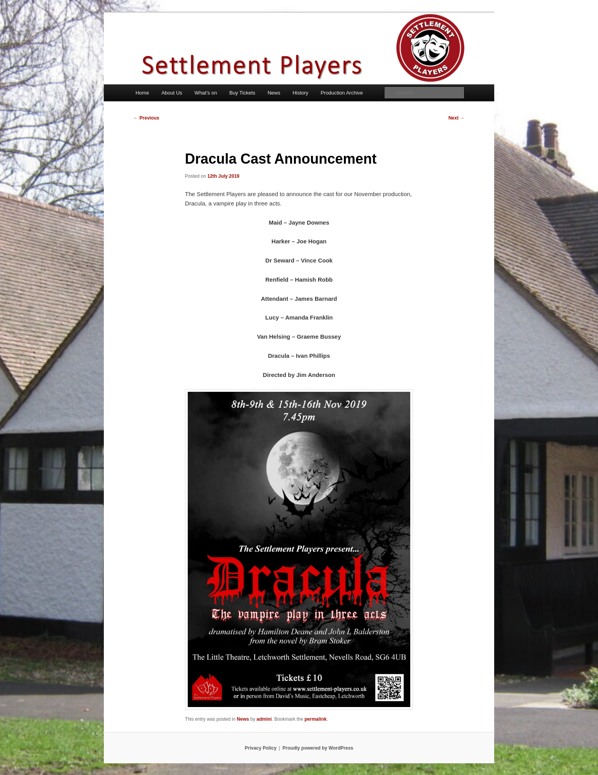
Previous (146, 118)
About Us (171, 93)
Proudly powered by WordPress (318, 748)
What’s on (205, 93)
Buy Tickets (242, 93)
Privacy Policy (260, 748)
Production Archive (341, 93)
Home (142, 93)
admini (264, 719)
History (300, 93)
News (273, 93)
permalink (315, 719)
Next (456, 118)
